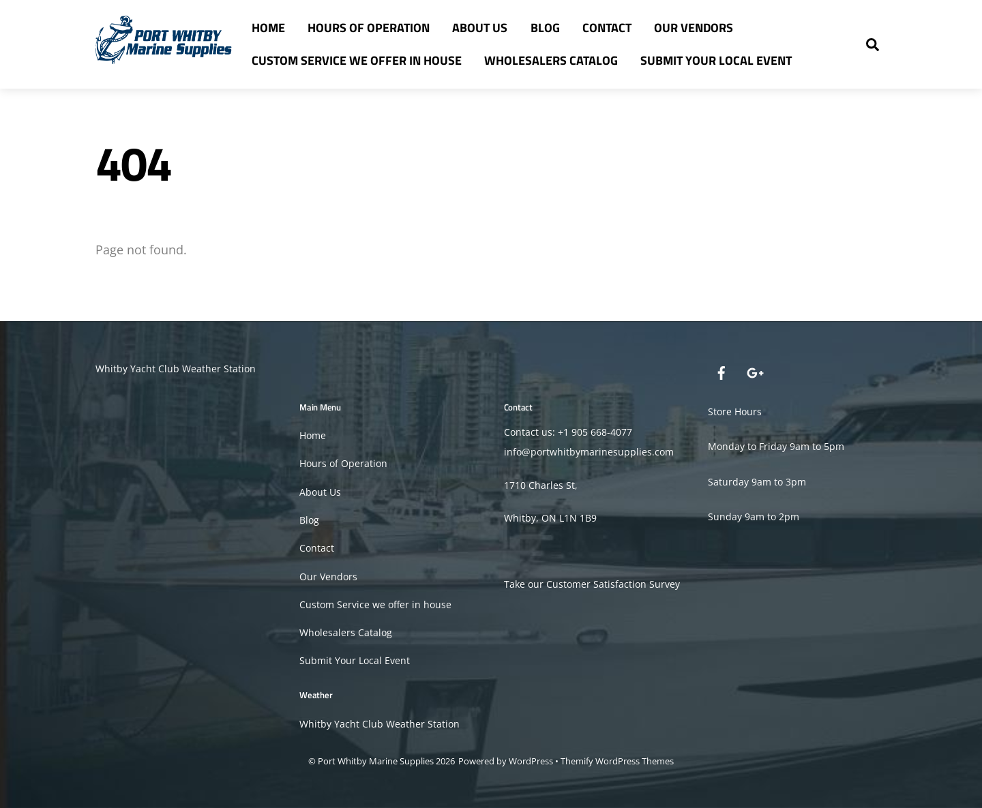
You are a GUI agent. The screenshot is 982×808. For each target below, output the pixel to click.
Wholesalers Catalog (551, 60)
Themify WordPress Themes (617, 761)
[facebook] (721, 371)
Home (268, 27)
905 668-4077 (601, 431)
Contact (606, 27)
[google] (754, 371)
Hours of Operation (369, 27)
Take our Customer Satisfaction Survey (592, 584)
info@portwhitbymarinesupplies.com (589, 451)
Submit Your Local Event (716, 60)
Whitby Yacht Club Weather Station (175, 368)
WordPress (531, 761)
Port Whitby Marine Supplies (376, 761)
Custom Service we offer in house (357, 60)
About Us (479, 27)
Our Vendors (693, 27)
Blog (545, 27)
